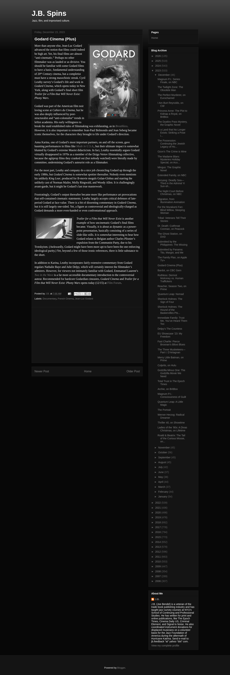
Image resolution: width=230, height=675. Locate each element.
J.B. (157, 599)
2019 (158, 517)
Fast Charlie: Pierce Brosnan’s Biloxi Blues (171, 343)
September (164, 457)
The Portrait (164, 409)
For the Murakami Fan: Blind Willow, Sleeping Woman (171, 210)
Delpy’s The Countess (170, 328)
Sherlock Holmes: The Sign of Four (170, 300)
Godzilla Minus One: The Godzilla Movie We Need (171, 373)
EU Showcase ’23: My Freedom (170, 335)
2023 (158, 70)
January (163, 496)
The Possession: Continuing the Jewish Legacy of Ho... (171, 143)
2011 (158, 556)
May (161, 477)
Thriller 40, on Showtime (171, 422)
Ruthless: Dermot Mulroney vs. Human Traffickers (170, 278)
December (164, 74)
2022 (158, 502)
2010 (158, 561)
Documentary (49, 298)
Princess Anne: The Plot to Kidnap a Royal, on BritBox (172, 113)
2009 (158, 566)
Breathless (122, 126)
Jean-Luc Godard (84, 298)
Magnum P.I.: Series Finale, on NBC (169, 81)
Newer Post (41, 371)
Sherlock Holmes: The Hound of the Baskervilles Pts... (170, 309)
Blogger (121, 667)
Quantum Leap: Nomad (171, 294)
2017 (158, 527)
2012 (158, 551)
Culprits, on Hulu (167, 365)
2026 (158, 56)
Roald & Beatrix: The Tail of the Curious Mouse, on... (171, 438)
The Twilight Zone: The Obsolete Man (170, 89)
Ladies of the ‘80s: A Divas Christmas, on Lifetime (172, 429)
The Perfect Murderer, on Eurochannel (172, 96)
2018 (158, 522)
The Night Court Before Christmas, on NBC (170, 193)
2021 (158, 507)
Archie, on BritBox (168, 389)
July (160, 467)
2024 (158, 65)
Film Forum (114, 282)
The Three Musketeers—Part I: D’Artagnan (171, 351)
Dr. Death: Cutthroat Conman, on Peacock (171, 227)
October (163, 452)
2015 (158, 537)
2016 (158, 532)
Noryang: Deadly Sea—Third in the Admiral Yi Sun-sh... (171, 183)
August (162, 462)
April (161, 481)
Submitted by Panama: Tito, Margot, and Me (170, 251)
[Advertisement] (87, 335)
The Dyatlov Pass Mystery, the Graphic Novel (172, 123)
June (161, 472)
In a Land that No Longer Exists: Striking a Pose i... (171, 132)
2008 (158, 571)
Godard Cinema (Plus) (170, 265)
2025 (158, 60)
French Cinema (66, 298)
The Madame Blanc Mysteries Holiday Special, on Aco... (169, 159)
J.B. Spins (49, 13)
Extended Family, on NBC (172, 175)
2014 (158, 542)
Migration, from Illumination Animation (171, 201)
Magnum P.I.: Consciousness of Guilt (172, 395)
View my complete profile (165, 645)
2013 (158, 546)
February (163, 491)
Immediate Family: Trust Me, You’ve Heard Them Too (172, 320)
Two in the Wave (43, 274)
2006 (158, 581)
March (162, 486)
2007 (158, 576)
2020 (158, 512)
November (164, 447)
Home (88, 371)
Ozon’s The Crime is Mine (172, 151)
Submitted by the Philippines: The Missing (172, 243)
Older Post (133, 371)
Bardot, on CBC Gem (169, 270)
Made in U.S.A (84, 146)
